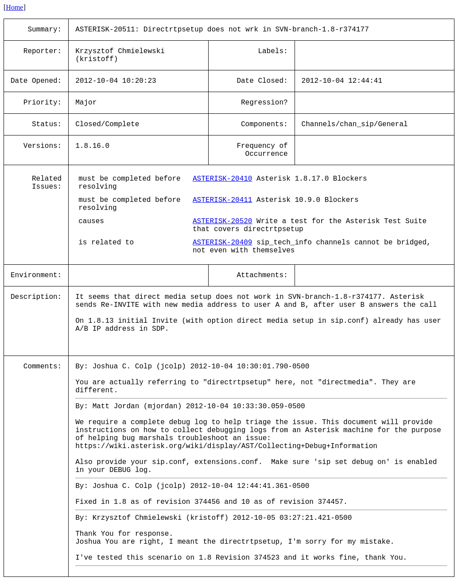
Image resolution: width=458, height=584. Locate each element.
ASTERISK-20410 (222, 179)
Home (14, 7)
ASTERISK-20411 (222, 200)
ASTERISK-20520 (222, 221)
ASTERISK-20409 (222, 243)
